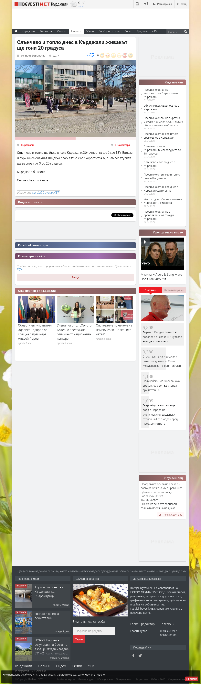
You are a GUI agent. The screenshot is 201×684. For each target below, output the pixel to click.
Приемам (191, 679)
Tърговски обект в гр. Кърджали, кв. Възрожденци (50, 591)
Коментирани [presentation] (174, 290)
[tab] (150, 291)
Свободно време (109, 31)
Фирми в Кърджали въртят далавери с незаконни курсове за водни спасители (162, 336)
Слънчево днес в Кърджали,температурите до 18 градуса (162, 149)
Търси (79, 639)
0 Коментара (122, 145)
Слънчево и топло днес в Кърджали (159, 163)
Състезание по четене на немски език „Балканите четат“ (114, 329)
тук (19, 269)
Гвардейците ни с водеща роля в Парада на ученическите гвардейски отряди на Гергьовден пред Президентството (160, 414)
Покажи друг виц (170, 514)
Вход (75, 277)
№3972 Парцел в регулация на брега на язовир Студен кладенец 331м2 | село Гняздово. (52, 646)
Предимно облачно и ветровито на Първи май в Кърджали (161, 93)
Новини (76, 31)
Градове (142, 31)
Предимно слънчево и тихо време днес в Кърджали (161, 135)
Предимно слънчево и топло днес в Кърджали (162, 176)
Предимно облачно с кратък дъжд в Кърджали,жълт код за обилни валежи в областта (163, 121)
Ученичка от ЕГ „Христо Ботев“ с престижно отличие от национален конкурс (74, 331)
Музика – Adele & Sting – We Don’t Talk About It (161, 276)
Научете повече (95, 674)
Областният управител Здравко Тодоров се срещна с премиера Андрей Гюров (35, 331)
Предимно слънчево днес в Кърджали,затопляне (161, 188)
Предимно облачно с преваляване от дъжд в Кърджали (159, 215)
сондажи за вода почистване (47, 616)
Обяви (77, 666)
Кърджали (27, 145)
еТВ (91, 666)
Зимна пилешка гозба (89, 621)
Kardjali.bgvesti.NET (45, 192)
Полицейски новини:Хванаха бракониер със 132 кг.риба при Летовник (161, 385)
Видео (61, 666)
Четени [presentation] (150, 290)
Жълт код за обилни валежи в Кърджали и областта (163, 201)
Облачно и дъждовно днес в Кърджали (161, 107)
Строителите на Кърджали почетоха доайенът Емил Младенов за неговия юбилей (162, 361)
